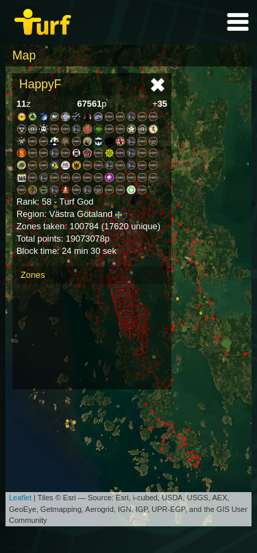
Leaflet (20, 497)
